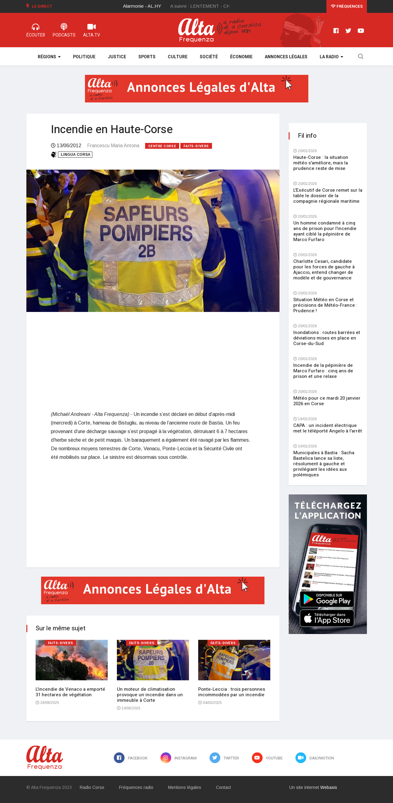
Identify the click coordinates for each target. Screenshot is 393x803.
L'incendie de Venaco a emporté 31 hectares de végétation (70, 692)
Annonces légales (286, 57)
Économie (241, 57)
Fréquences (347, 6)
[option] (147, 6)
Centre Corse (162, 146)
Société (209, 57)
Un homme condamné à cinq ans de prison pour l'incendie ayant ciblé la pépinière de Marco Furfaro (324, 231)
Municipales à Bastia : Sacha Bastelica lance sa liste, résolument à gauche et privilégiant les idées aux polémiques (323, 463)
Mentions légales (184, 787)
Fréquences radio (136, 787)
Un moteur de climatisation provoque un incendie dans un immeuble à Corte (150, 695)
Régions (49, 57)
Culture (177, 57)
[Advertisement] (153, 361)
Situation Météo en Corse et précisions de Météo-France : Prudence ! (325, 305)
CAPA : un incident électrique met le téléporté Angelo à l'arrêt (327, 428)
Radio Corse (92, 787)
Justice (117, 57)
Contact (223, 787)
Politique (84, 57)
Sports (147, 57)
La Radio (331, 57)
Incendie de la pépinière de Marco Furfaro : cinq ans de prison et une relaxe (323, 371)
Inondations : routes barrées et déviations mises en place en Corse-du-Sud (326, 338)
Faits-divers (196, 146)
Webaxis (328, 787)
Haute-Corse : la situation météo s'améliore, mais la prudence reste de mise (320, 163)
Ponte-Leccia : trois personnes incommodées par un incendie (231, 692)
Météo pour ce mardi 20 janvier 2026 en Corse (326, 401)
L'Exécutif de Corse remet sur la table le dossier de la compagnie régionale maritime (327, 196)
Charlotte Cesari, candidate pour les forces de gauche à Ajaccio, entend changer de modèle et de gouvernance (324, 269)
